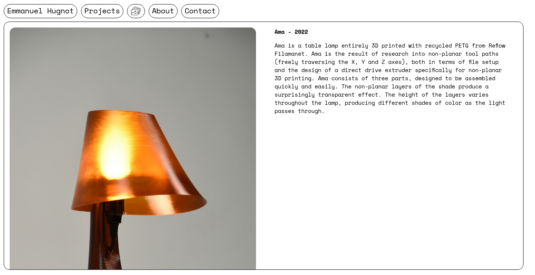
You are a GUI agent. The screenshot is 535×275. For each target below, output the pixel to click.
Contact (200, 10)
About (163, 10)
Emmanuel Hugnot (40, 10)
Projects (102, 10)
